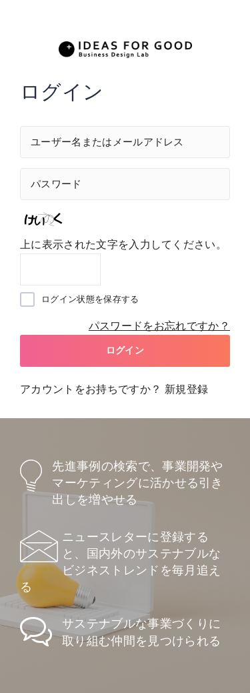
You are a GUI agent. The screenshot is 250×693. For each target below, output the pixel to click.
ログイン (125, 350)
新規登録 (186, 389)
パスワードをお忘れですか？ (159, 325)
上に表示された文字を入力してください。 (123, 244)
